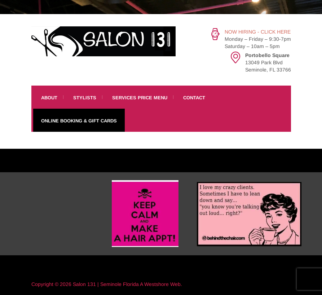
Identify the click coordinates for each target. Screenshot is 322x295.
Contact (194, 97)
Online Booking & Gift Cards (79, 120)
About (49, 97)
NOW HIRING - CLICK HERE (258, 32)
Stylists (84, 97)
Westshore (156, 284)
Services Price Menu (139, 97)
